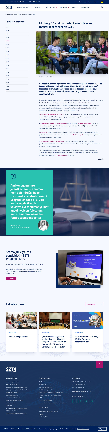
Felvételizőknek (9, 14)
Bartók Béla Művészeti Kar (12, 384)
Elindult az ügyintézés (18, 336)
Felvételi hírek (12, 332)
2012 (7, 76)
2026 (7, 27)
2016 (7, 62)
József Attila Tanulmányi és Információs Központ (51, 392)
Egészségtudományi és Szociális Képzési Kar (54, 123)
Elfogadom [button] (102, 429)
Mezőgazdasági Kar (78, 135)
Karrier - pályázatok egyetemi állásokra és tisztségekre (53, 403)
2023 (7, 37)
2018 (7, 55)
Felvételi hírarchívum (27, 14)
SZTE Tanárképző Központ (12, 411)
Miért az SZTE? (50, 7)
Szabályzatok (42, 384)
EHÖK (40, 397)
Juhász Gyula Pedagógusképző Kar (14, 400)
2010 (7, 83)
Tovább (11, 278)
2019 (7, 51)
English (96, 2)
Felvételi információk (23, 7)
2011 (7, 79)
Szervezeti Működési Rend (45, 387)
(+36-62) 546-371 (80, 387)
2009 (7, 86)
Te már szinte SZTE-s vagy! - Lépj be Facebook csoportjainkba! (87, 339)
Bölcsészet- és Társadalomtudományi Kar (52, 114)
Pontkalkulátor (85, 7)
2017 (7, 58)
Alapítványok (42, 382)
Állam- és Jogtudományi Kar (13, 382)
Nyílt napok (63, 7)
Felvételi (16, 14)
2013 (7, 72)
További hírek (91, 304)
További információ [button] (83, 429)
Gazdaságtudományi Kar (84, 123)
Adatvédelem (88, 2)
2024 (7, 34)
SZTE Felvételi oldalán (60, 155)
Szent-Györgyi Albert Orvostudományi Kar (16, 408)
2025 (7, 30)
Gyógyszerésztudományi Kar (13, 397)
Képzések (38, 7)
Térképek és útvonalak (80, 392)
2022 (34, 14)
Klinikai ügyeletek (43, 417)
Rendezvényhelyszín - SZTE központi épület (50, 395)
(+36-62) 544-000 (80, 384)
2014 (7, 69)
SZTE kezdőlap (33, 1)
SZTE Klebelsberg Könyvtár (46, 390)
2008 (7, 90)
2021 (7, 44)
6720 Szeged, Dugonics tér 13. (82, 382)
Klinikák (41, 414)
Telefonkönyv (78, 2)
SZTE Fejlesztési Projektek (45, 400)
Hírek (74, 7)
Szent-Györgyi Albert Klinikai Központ (48, 411)
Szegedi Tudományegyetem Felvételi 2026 (15, 1)
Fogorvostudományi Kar (12, 392)
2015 (7, 65)
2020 (7, 48)
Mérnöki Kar (44, 132)
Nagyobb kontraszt (102, 2)
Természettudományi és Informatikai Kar (52, 141)
